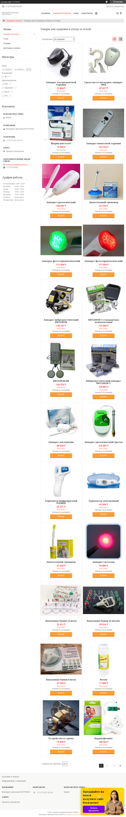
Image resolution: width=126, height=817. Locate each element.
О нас (76, 13)
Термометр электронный (103, 501)
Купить (61, 98)
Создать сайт (6, 2)
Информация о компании (14, 781)
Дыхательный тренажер (103, 202)
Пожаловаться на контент (76, 814)
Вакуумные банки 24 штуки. (103, 621)
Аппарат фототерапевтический (61, 261)
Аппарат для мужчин (61, 442)
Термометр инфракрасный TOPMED (61, 502)
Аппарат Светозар (103, 562)
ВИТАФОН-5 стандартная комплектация (103, 321)
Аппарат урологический (61, 202)
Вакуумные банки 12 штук (61, 621)
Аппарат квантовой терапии (103, 143)
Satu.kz (75, 812)
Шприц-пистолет (61, 143)
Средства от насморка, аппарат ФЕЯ (103, 83)
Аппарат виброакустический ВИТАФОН (61, 321)
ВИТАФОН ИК (61, 381)
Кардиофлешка (103, 738)
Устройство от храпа (61, 738)
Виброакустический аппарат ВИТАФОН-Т (103, 382)
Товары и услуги (62, 13)
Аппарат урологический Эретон (103, 442)
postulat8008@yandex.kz (17, 165)
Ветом (103, 679)
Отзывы (7, 43)
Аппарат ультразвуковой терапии (61, 83)
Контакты (87, 13)
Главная (45, 13)
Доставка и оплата (11, 48)
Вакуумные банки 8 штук (61, 679)
